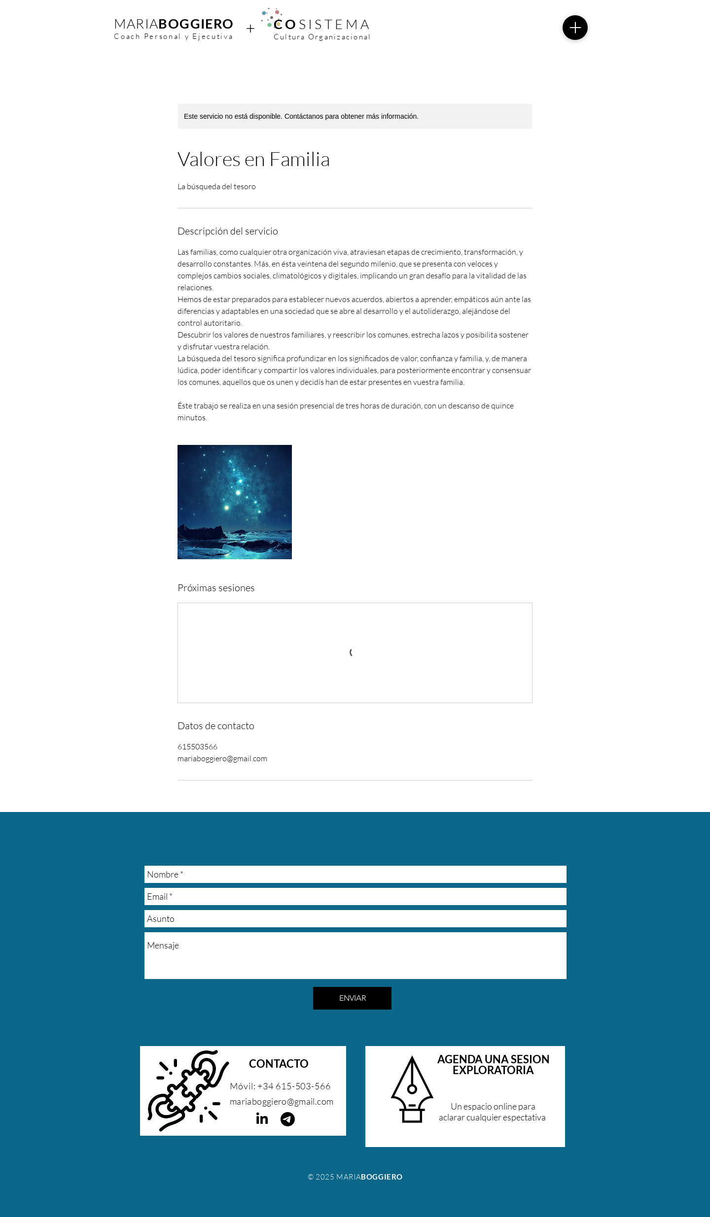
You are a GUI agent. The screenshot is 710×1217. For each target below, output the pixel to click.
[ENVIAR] (352, 998)
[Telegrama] (288, 1119)
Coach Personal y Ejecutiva (173, 36)
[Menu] (575, 27)
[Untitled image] (235, 502)
